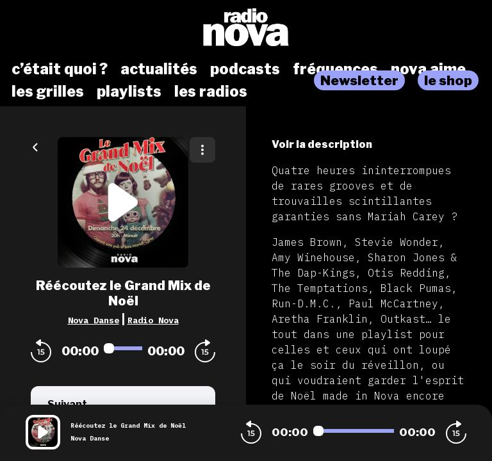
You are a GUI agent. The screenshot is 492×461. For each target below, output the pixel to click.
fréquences (335, 69)
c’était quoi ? (60, 69)
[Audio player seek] (123, 348)
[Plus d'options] (202, 150)
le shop (448, 80)
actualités (158, 69)
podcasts (245, 69)
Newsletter (359, 80)
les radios (210, 92)
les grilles (48, 92)
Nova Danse (93, 320)
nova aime (428, 69)
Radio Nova (153, 320)
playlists (129, 92)
